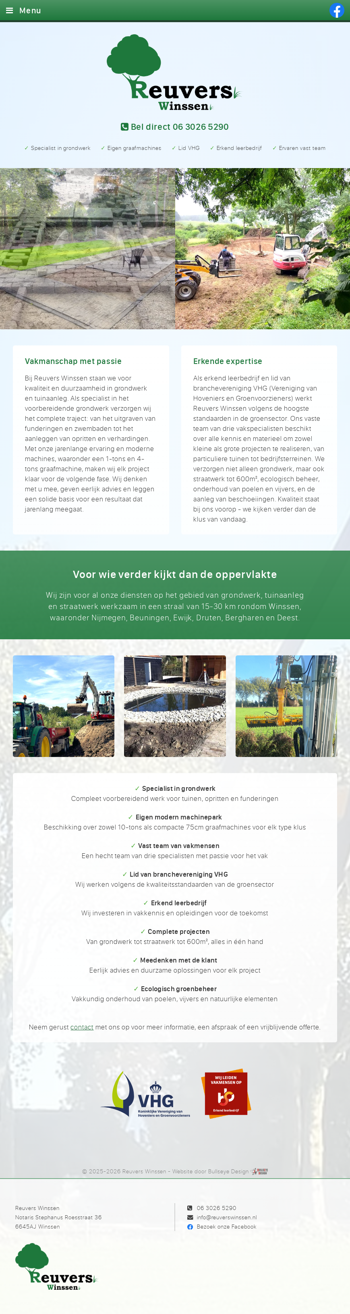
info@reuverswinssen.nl (227, 1217)
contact (81, 1027)
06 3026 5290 (216, 1208)
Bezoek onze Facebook (227, 1226)
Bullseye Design (228, 1171)
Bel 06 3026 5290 (175, 127)
